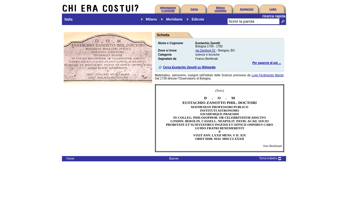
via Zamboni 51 (205, 50)
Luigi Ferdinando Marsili (267, 75)
